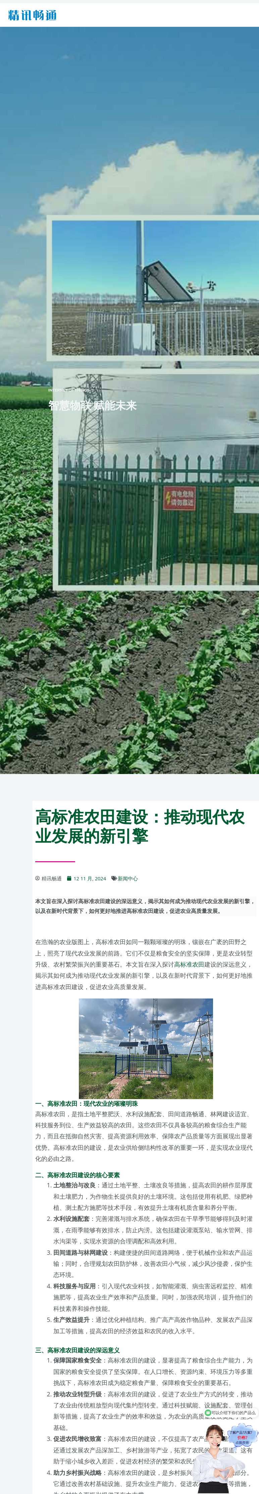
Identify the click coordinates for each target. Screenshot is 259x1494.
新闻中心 (128, 878)
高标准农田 (189, 964)
